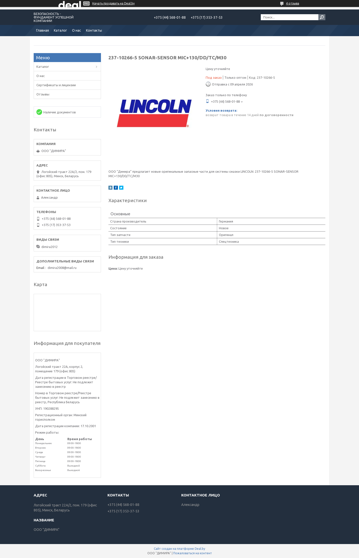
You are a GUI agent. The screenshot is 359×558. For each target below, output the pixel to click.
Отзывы (42, 94)
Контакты (94, 30)
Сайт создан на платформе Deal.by (179, 548)
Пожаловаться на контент (192, 553)
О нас (76, 30)
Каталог (60, 30)
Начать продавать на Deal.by (113, 3)
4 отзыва (292, 3)
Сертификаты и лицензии (56, 85)
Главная (42, 30)
